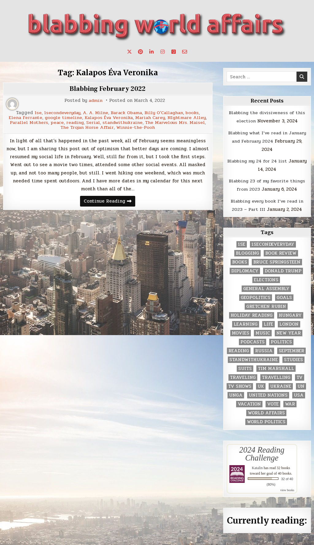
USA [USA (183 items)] (299, 393)
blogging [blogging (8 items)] (247, 251)
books (194, 112)
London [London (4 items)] (289, 322)
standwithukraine (156, 122)
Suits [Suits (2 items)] (245, 367)
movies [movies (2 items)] (240, 331)
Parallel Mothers (59, 122)
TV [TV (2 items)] (300, 375)
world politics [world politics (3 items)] (266, 420)
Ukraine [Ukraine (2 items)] (280, 384)
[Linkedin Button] (151, 51)
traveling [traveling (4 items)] (243, 375)
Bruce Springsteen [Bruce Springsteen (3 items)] (277, 260)
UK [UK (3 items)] (261, 384)
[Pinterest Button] (140, 51)
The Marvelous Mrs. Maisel (59, 126)
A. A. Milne (95, 112)
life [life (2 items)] (268, 322)
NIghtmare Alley (189, 117)
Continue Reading (109, 201)
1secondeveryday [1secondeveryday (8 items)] (272, 242)
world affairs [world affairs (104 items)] (266, 411)
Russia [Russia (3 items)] (264, 349)
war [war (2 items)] (290, 402)
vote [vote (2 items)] (273, 402)
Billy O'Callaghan (165, 112)
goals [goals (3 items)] (284, 296)
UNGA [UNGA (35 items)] (236, 393)
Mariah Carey (151, 117)
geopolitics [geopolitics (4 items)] (255, 296)
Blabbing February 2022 (107, 88)
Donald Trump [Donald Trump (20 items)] (283, 269)
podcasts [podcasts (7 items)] (252, 340)
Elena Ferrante (24, 117)
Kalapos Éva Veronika (109, 117)
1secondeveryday (61, 112)
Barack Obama (126, 112)
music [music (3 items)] (262, 331)
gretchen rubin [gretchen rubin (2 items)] (266, 304)
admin (95, 100)
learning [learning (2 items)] (246, 322)
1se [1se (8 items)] (241, 242)
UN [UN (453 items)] (300, 384)
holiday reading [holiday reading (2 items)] (252, 313)
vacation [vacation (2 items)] (249, 402)
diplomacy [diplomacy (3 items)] (244, 269)
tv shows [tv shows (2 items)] (239, 384)
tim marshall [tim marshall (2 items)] (276, 367)
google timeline (62, 117)
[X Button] (129, 51)
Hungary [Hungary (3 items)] (290, 313)
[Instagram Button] (162, 51)
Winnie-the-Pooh (167, 126)
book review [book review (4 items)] (281, 251)
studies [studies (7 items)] (293, 358)
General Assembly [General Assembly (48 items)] (266, 287)
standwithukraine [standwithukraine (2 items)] (253, 358)
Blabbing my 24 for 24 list (257, 160)
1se (36, 112)
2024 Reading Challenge (261, 452)
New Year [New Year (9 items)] (288, 331)
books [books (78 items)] (239, 260)
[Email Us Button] (184, 51)
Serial (125, 122)
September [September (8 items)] (291, 349)
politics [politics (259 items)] (281, 340)
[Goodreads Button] (173, 51)
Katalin (257, 466)
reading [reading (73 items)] (238, 349)
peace (88, 122)
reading (107, 122)
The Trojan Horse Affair (119, 126)
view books (287, 488)
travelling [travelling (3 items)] (276, 375)
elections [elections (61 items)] (266, 278)
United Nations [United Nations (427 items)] (268, 393)
